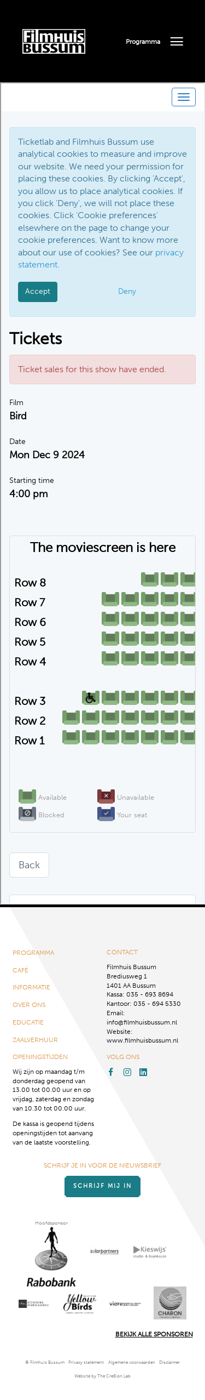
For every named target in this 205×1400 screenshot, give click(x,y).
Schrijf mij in (102, 1186)
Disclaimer (169, 1362)
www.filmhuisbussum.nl (142, 1040)
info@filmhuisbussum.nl (142, 1022)
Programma (143, 41)
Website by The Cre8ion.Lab (102, 1376)
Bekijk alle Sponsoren (154, 1334)
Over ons (29, 1005)
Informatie (31, 987)
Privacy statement (86, 1362)
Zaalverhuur (35, 1040)
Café (20, 970)
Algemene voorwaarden (131, 1362)
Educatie (28, 1022)
